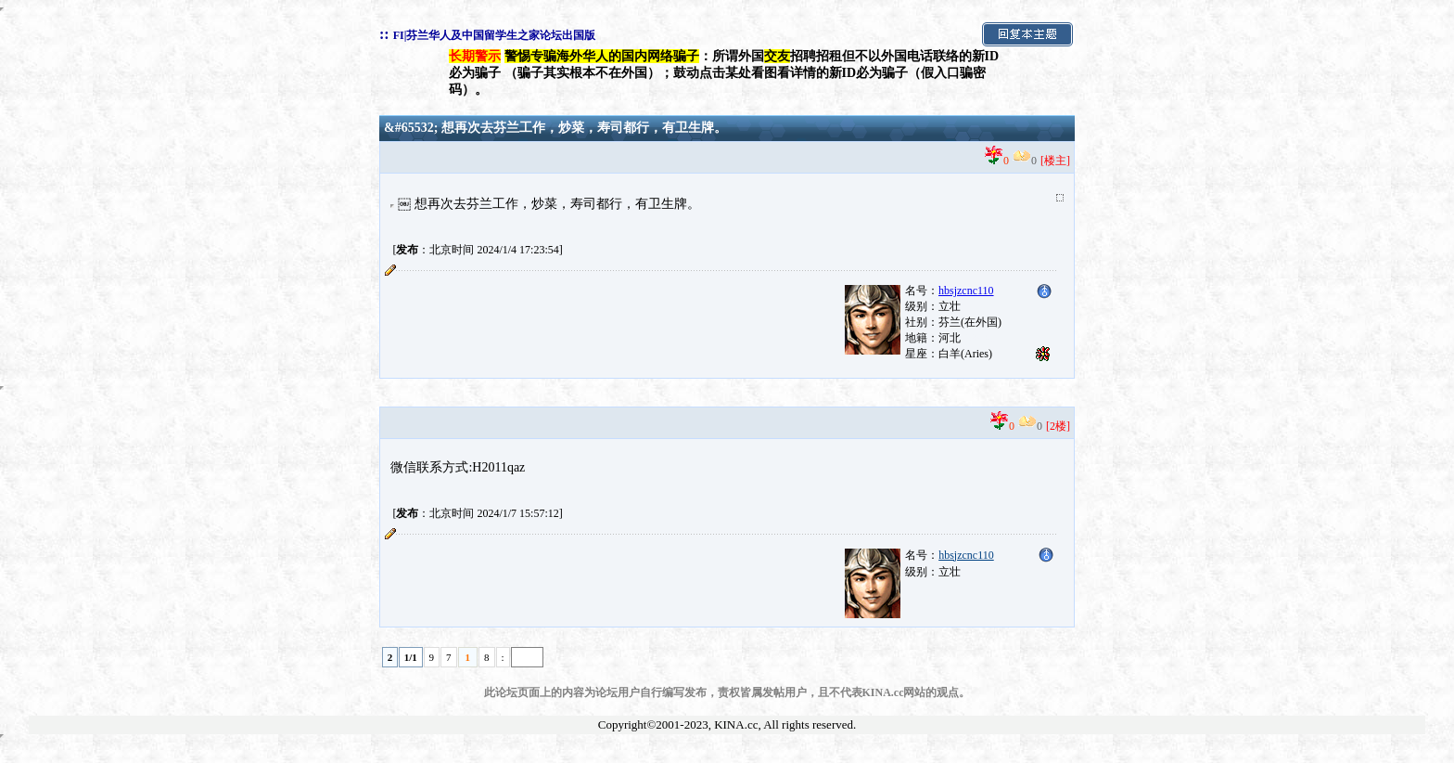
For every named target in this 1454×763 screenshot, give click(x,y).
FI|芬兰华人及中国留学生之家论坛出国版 (494, 35)
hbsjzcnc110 (966, 555)
